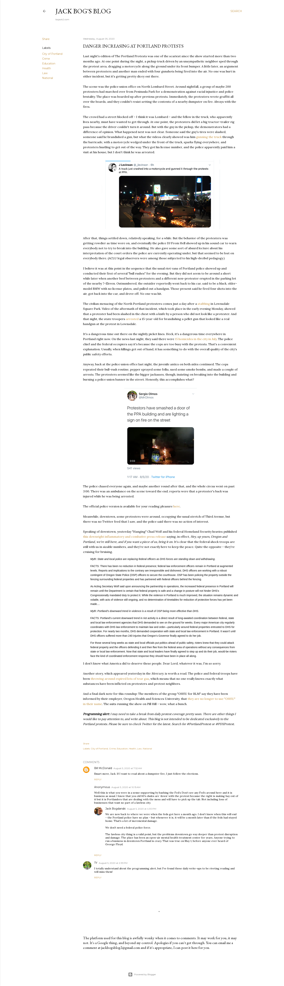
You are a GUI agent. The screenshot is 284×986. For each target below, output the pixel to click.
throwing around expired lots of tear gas (120, 678)
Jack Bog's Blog (83, 11)
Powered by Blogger (142, 974)
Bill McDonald (103, 768)
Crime (46, 58)
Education (48, 63)
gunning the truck (209, 137)
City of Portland (52, 54)
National (47, 78)
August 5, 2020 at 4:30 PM (141, 808)
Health (46, 68)
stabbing (204, 304)
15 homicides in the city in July (196, 339)
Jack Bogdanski (115, 808)
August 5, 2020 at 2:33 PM (113, 863)
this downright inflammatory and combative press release (124, 536)
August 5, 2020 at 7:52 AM (127, 768)
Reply (97, 779)
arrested (132, 319)
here (176, 506)
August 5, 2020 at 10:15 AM (125, 787)
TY (95, 863)
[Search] (236, 11)
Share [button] (46, 39)
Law (45, 73)
